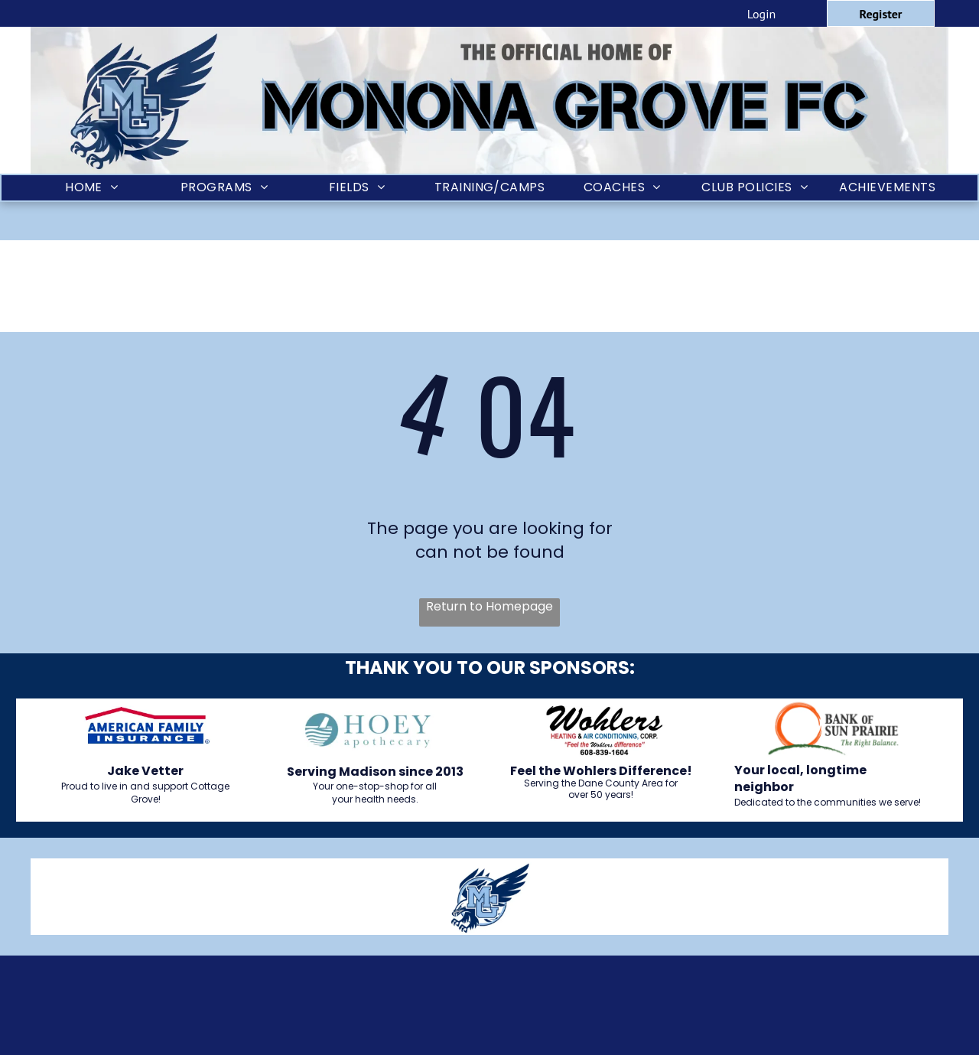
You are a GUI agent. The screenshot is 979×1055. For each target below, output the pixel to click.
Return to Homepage (489, 606)
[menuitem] (91, 187)
